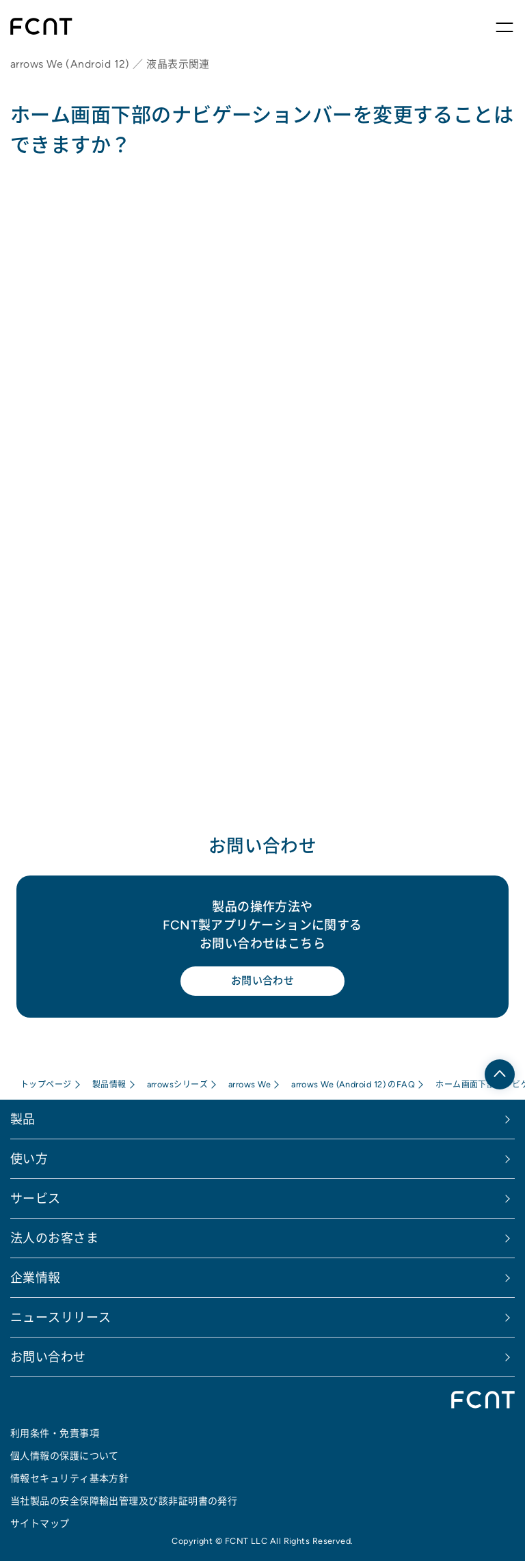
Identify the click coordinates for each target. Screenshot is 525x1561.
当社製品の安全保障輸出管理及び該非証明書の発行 (123, 1501)
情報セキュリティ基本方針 (69, 1478)
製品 (23, 1119)
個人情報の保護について (64, 1456)
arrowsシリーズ (177, 1084)
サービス (35, 1198)
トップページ (46, 1084)
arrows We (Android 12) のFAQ (353, 1084)
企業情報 (35, 1278)
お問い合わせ (263, 980)
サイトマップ (40, 1523)
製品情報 (109, 1084)
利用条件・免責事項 (54, 1433)
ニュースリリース (60, 1317)
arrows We (249, 1084)
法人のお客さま (54, 1238)
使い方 (29, 1159)
